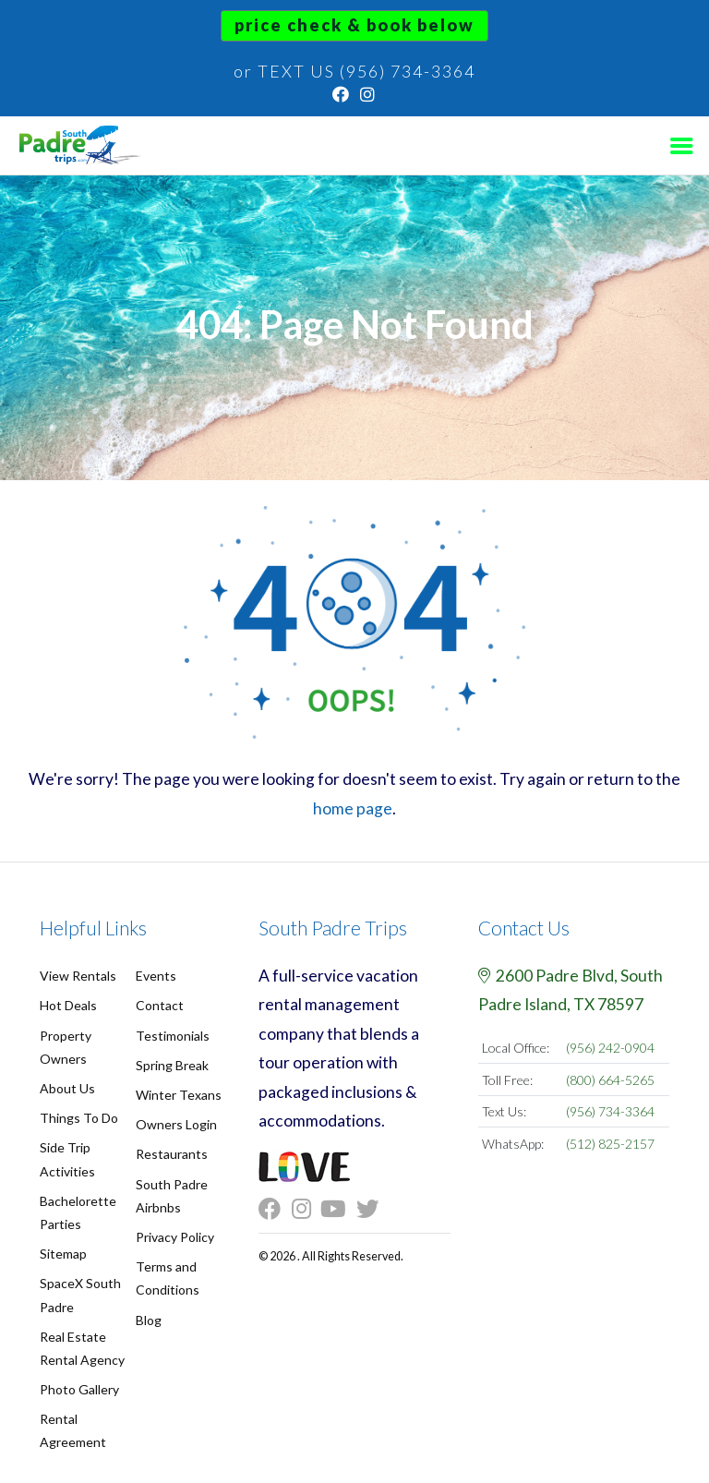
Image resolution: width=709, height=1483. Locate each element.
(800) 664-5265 (610, 1080)
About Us (67, 1088)
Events (156, 975)
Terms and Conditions (167, 1278)
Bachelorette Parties (78, 1212)
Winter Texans (179, 1095)
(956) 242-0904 (610, 1047)
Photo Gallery (79, 1389)
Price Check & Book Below (354, 25)
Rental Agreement (73, 1430)
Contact (160, 1005)
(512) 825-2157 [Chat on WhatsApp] (610, 1143)
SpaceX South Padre (80, 1294)
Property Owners (65, 1047)
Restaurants (172, 1154)
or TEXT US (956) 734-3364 (354, 71)
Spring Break (172, 1065)
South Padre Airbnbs (172, 1195)
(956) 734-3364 (610, 1111)
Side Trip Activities (67, 1158)
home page (352, 808)
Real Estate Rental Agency (82, 1348)
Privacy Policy (175, 1237)
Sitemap (63, 1253)
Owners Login (176, 1124)
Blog (149, 1320)
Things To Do (79, 1118)
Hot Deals (68, 1005)
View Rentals (78, 975)
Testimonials (173, 1035)
